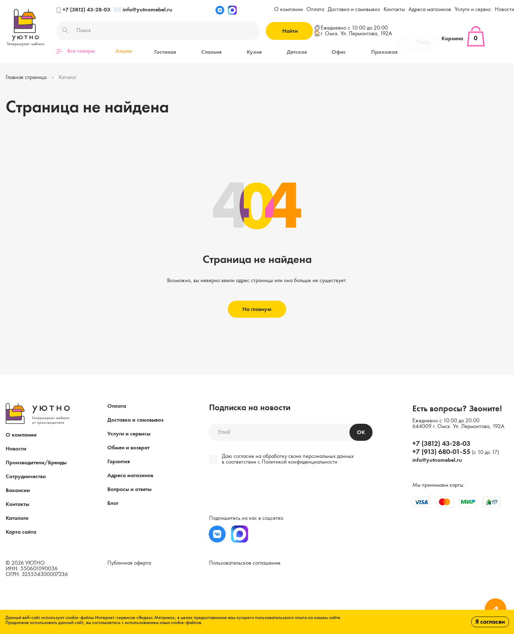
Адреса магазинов (429, 9)
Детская (281, 51)
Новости (16, 448)
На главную (257, 309)
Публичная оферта (129, 563)
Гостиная (163, 51)
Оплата (315, 9)
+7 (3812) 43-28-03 (83, 10)
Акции (124, 51)
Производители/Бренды (36, 462)
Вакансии (18, 490)
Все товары (76, 51)
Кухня (243, 51)
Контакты (394, 9)
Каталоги (17, 518)
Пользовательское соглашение (244, 563)
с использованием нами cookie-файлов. (162, 622)
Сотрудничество (26, 476)
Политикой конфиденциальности (299, 462)
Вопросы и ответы (129, 489)
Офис (319, 51)
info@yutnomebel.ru (143, 10)
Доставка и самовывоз (354, 9)
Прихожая (360, 51)
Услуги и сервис (473, 9)
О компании (288, 9)
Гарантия (118, 461)
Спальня (205, 51)
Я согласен (490, 622)
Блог (112, 503)
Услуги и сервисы (128, 434)
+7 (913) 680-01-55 (441, 451)
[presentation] (257, 490)
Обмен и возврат (128, 447)
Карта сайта (21, 532)
